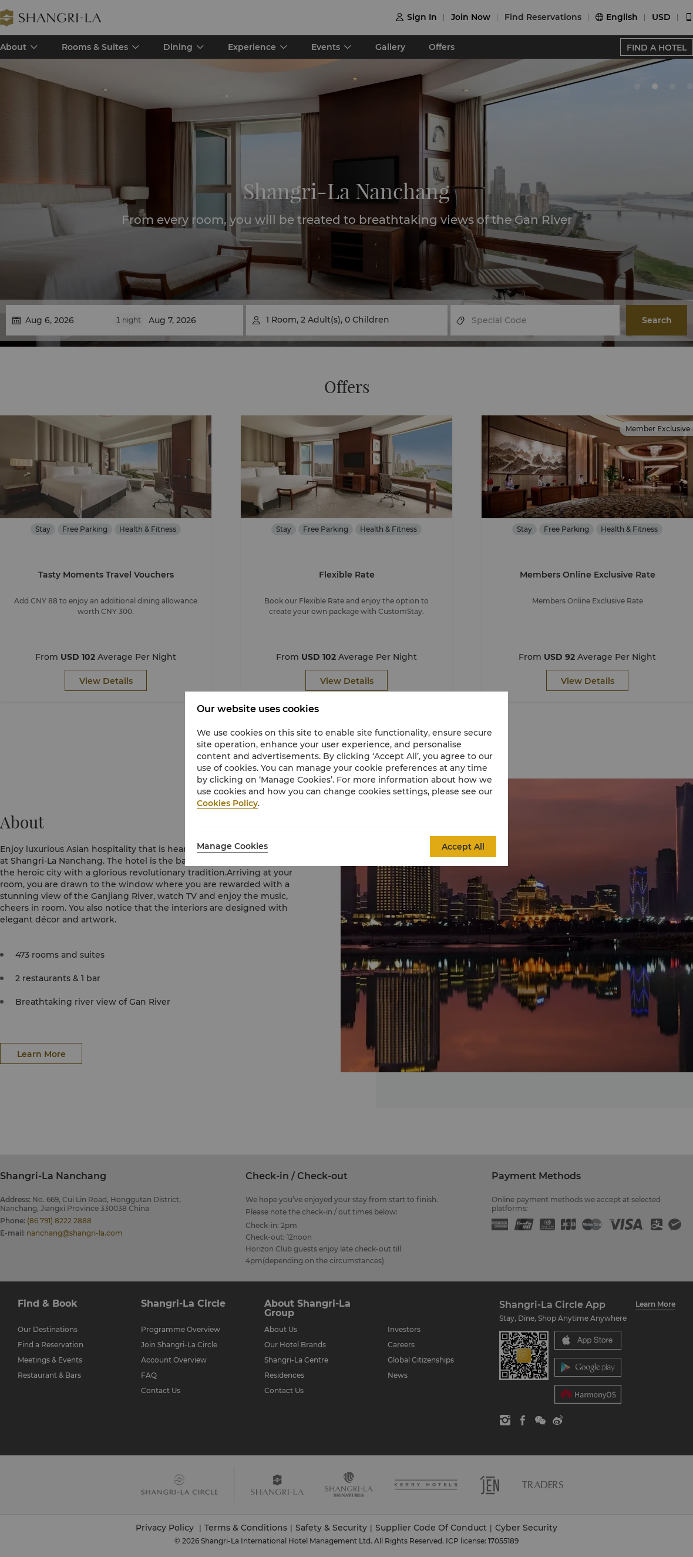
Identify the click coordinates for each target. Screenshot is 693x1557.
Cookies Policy (227, 803)
